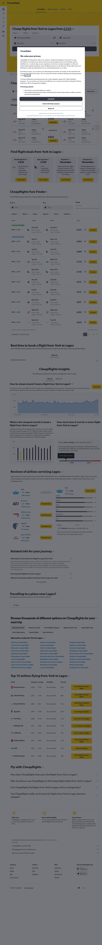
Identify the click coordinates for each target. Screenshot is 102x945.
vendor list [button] (27, 75)
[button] (51, 99)
